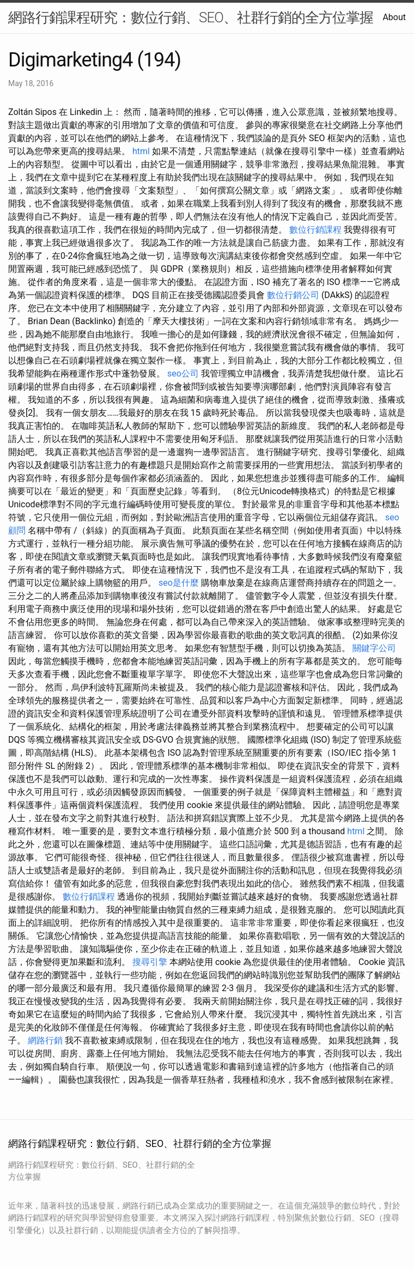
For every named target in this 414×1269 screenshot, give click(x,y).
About (394, 17)
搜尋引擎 (149, 962)
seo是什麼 (179, 583)
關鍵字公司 (374, 648)
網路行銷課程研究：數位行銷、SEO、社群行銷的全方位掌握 (190, 17)
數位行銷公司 (293, 295)
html (141, 151)
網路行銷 (45, 1040)
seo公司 (183, 373)
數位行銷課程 (315, 229)
